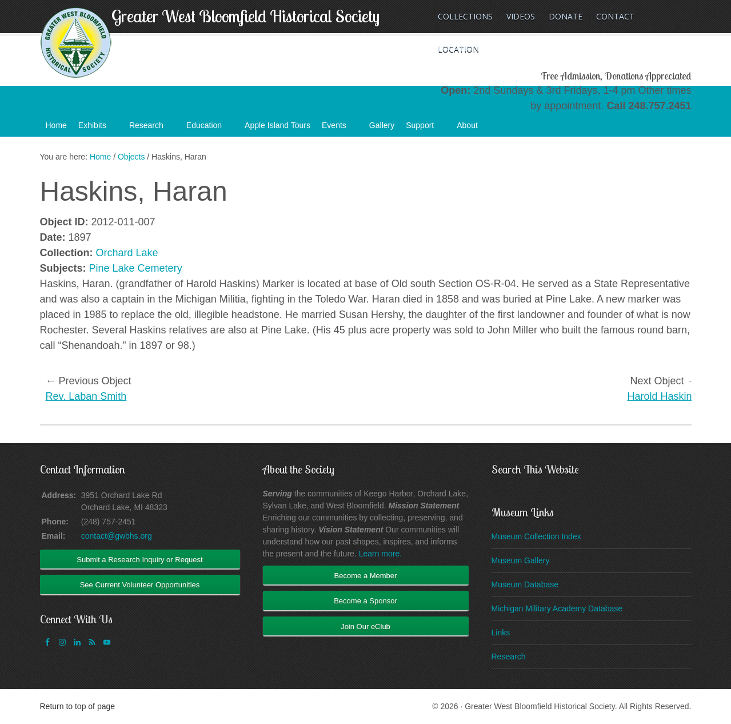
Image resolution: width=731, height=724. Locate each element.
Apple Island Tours (277, 125)
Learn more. (380, 553)
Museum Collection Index (536, 536)
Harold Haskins (662, 396)
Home (56, 125)
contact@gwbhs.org (116, 535)
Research (152, 129)
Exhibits (98, 129)
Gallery (381, 125)
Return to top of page (77, 706)
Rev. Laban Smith (86, 396)
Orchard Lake (127, 252)
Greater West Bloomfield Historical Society (245, 16)
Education (209, 129)
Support (425, 129)
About (473, 129)
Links (501, 632)
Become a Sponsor (365, 600)
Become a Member (365, 575)
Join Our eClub (365, 626)
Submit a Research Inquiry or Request (139, 559)
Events (340, 129)
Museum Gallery (521, 560)
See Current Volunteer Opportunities (140, 584)
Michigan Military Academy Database (557, 608)
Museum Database (525, 584)
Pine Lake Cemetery (135, 268)
